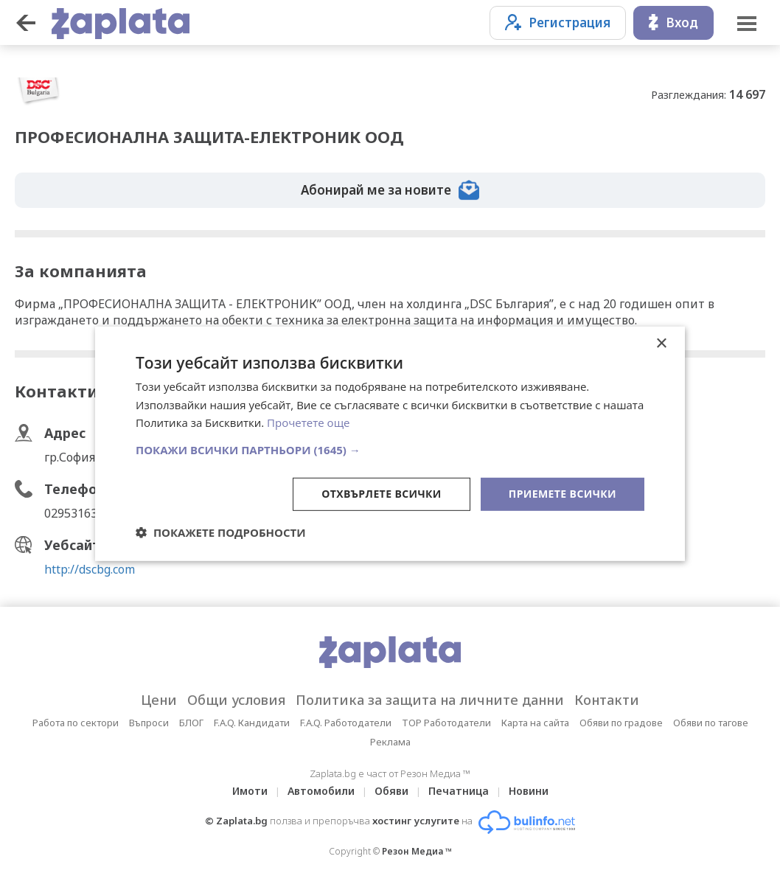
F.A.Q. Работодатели (345, 722)
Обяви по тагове (710, 722)
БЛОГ (191, 722)
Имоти (250, 791)
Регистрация (557, 22)
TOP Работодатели (446, 722)
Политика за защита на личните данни (430, 700)
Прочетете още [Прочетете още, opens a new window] (308, 422)
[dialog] (390, 443)
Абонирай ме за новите (390, 190)
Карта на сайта (535, 722)
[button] (390, 449)
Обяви (391, 791)
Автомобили (321, 791)
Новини (529, 791)
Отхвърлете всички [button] (381, 494)
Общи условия (236, 700)
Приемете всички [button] (562, 494)
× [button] (660, 343)
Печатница (458, 791)
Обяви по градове (621, 722)
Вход (673, 22)
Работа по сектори (75, 722)
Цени (159, 700)
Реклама (390, 741)
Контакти (606, 700)
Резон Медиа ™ (417, 851)
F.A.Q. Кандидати (252, 722)
